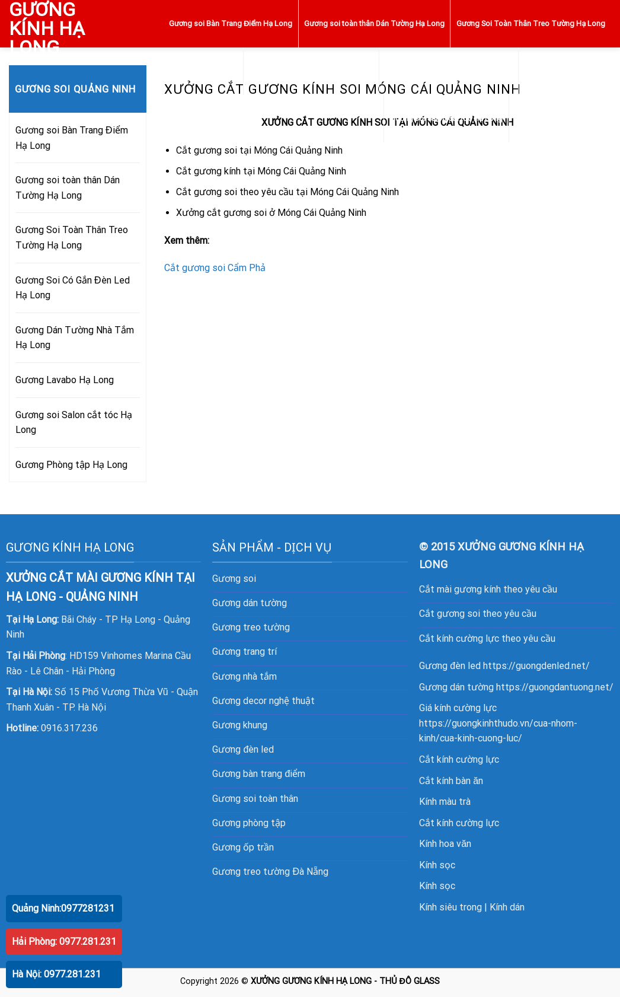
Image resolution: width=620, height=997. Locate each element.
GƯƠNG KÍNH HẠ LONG (47, 28)
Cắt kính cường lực (459, 759)
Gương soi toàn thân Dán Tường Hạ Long (374, 23)
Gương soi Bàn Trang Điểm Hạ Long (230, 23)
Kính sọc (437, 865)
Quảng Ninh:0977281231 (63, 908)
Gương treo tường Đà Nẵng (270, 871)
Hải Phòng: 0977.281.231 (64, 941)
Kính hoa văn (445, 843)
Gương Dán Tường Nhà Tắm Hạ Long (448, 70)
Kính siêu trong (450, 907)
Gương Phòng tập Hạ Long (559, 118)
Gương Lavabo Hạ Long (564, 70)
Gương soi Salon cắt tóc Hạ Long (446, 118)
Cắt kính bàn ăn (451, 780)
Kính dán (507, 907)
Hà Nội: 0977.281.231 (56, 974)
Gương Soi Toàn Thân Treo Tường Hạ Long (530, 23)
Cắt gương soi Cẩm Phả (215, 267)
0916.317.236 (69, 728)
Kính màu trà (445, 801)
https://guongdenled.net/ (536, 665)
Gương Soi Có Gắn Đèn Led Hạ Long (311, 70)
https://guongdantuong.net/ (554, 687)
